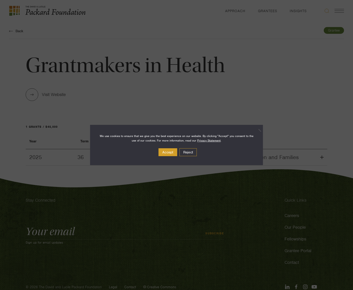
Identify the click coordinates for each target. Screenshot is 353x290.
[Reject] (257, 130)
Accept (167, 152)
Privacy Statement (209, 140)
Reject (188, 152)
